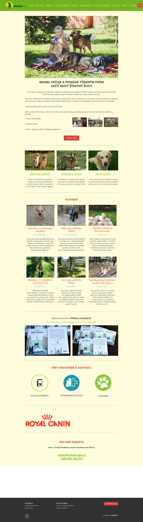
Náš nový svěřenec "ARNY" (71, 230)
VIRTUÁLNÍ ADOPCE (40, 173)
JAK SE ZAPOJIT (103, 173)
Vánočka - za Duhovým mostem (40, 230)
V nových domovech (102, 5)
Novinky (74, 5)
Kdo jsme (40, 5)
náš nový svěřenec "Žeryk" (71, 281)
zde (94, 322)
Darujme (116, 5)
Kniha (124, 5)
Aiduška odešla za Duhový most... (102, 230)
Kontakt (133, 5)
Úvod (31, 5)
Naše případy (85, 5)
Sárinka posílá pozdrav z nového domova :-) (102, 281)
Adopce (49, 5)
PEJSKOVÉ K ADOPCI (71, 173)
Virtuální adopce (62, 5)
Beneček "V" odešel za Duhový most (40, 281)
